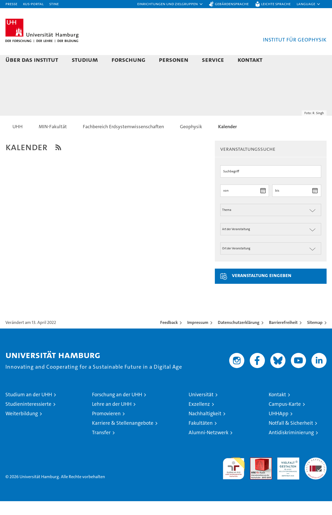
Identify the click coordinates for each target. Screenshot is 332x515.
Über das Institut (31, 59)
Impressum (197, 336)
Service (213, 59)
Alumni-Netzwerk (208, 446)
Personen (173, 59)
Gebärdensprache (232, 4)
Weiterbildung (21, 427)
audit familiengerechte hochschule (234, 479)
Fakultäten (201, 436)
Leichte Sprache (276, 4)
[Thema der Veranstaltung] (270, 224)
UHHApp (278, 427)
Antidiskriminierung (291, 446)
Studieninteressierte (28, 417)
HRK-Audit (287, 474)
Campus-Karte (285, 417)
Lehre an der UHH (112, 417)
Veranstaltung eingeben (261, 288)
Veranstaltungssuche (247, 162)
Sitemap (315, 336)
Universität (201, 408)
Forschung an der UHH (117, 408)
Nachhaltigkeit (205, 427)
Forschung (128, 59)
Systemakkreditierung (316, 474)
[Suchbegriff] (270, 185)
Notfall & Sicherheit (291, 436)
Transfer (101, 446)
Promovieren (106, 427)
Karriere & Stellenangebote (122, 436)
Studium (85, 59)
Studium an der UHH (28, 408)
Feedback (169, 336)
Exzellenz (199, 417)
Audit (255, 474)
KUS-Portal (33, 4)
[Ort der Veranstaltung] (270, 262)
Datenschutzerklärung (238, 336)
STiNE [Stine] (54, 4)
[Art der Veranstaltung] (270, 243)
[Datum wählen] (263, 204)
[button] (170, 4)
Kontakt (250, 59)
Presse (11, 4)
